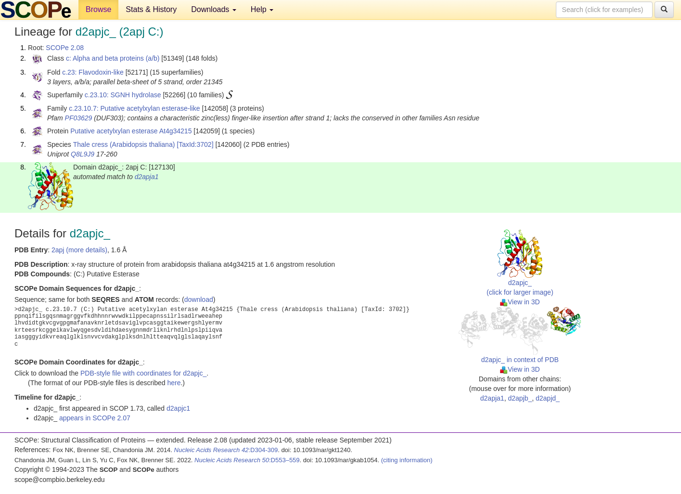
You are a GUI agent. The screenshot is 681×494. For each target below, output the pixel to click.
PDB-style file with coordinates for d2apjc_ (143, 373)
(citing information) (407, 460)
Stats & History (151, 9)
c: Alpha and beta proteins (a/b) (113, 58)
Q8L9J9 (82, 154)
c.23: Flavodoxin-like (93, 72)
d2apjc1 (178, 408)
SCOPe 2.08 (65, 48)
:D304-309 (226, 450)
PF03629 (78, 118)
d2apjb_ (520, 398)
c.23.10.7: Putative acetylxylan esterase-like (134, 108)
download (198, 299)
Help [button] (262, 9)
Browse (98, 9)
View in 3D (520, 302)
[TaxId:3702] (195, 144)
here (173, 383)
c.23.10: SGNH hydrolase (123, 95)
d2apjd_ (548, 398)
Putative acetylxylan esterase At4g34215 (131, 131)
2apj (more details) (79, 250)
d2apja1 (147, 177)
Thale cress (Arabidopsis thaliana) (124, 144)
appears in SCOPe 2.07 (94, 418)
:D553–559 (247, 460)
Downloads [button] (213, 9)
